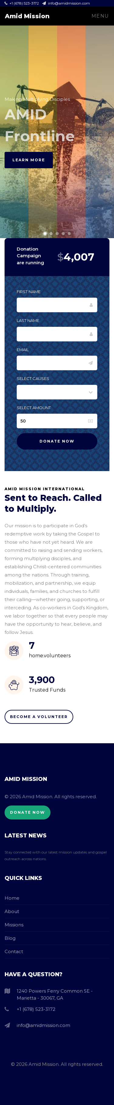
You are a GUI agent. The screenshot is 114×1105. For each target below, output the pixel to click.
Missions (14, 925)
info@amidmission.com (66, 3)
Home (12, 898)
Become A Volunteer (39, 716)
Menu (100, 16)
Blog (10, 938)
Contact (14, 951)
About (12, 911)
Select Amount (34, 407)
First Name (28, 291)
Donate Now (27, 812)
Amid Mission (27, 16)
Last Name (28, 320)
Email (23, 349)
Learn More (28, 160)
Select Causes (33, 378)
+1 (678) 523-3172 (22, 3)
